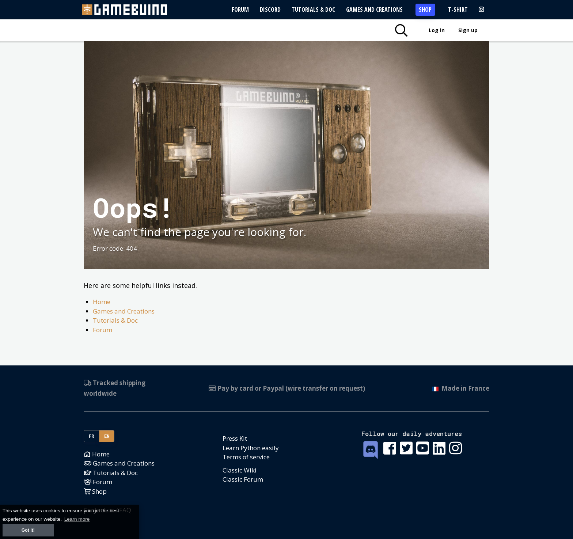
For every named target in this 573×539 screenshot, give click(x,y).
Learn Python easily (251, 448)
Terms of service (246, 457)
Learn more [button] (77, 519)
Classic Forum (243, 479)
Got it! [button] (28, 530)
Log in (437, 30)
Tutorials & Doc (313, 9)
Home (101, 301)
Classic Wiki (240, 470)
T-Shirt (458, 9)
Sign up (468, 30)
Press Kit (235, 438)
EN (107, 436)
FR (92, 436)
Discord (270, 9)
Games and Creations (374, 9)
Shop (425, 9)
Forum (240, 9)
